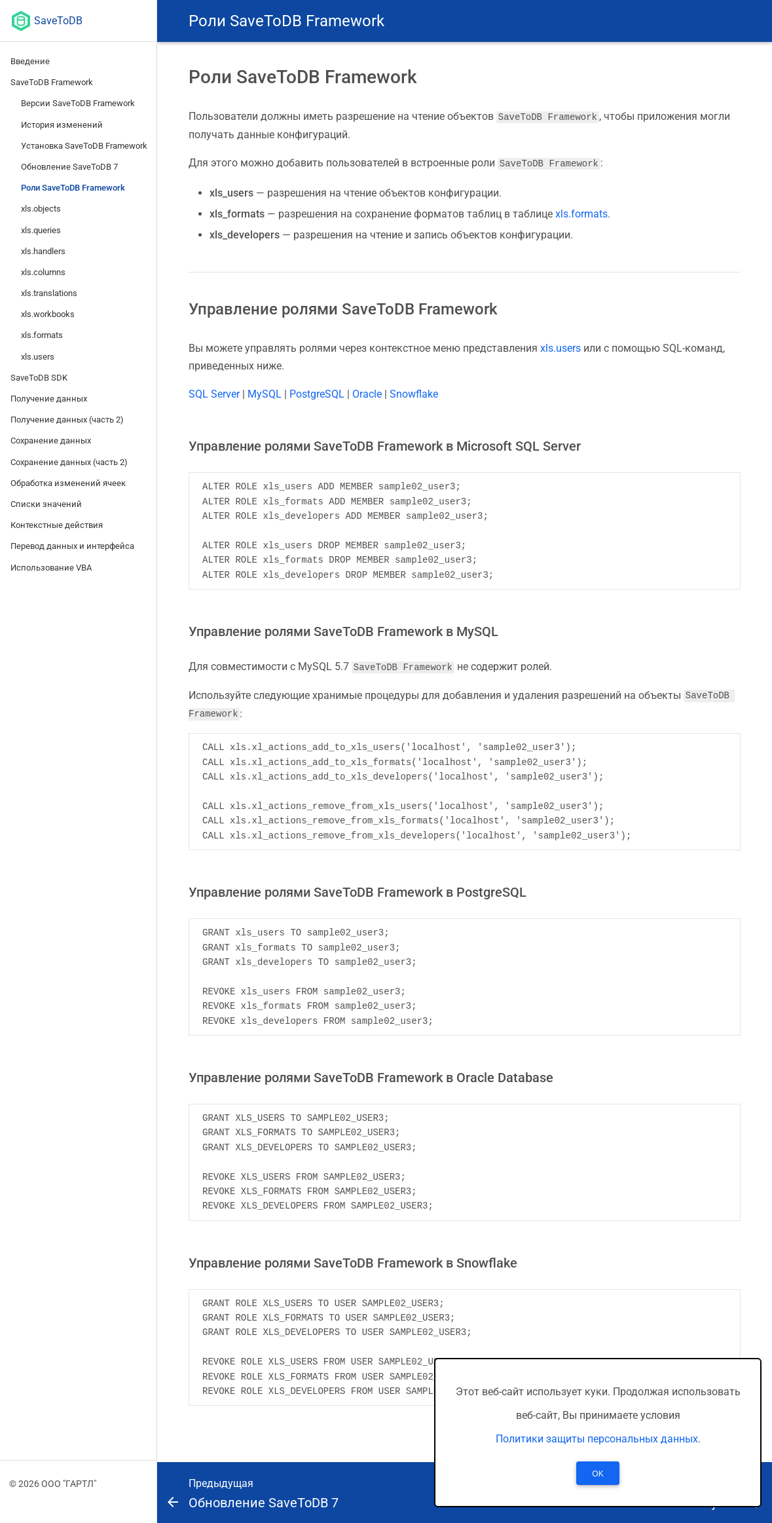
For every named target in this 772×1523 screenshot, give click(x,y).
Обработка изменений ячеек (68, 483)
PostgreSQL (316, 393)
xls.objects (41, 209)
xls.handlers (43, 251)
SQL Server (214, 393)
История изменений (62, 125)
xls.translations (49, 293)
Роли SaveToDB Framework (73, 188)
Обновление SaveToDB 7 (69, 167)
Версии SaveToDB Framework (78, 103)
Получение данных (48, 399)
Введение (30, 61)
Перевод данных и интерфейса (72, 546)
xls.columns (43, 272)
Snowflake (414, 393)
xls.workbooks (48, 314)
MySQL (265, 393)
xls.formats (42, 335)
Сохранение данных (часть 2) (69, 462)
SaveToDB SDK (38, 378)
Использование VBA (51, 568)
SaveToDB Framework (51, 82)
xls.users (37, 357)
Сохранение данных (50, 440)
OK (597, 1473)
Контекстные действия (56, 525)
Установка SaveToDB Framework (84, 146)
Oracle (367, 393)
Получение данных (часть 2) (67, 419)
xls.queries (41, 230)
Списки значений (46, 504)
